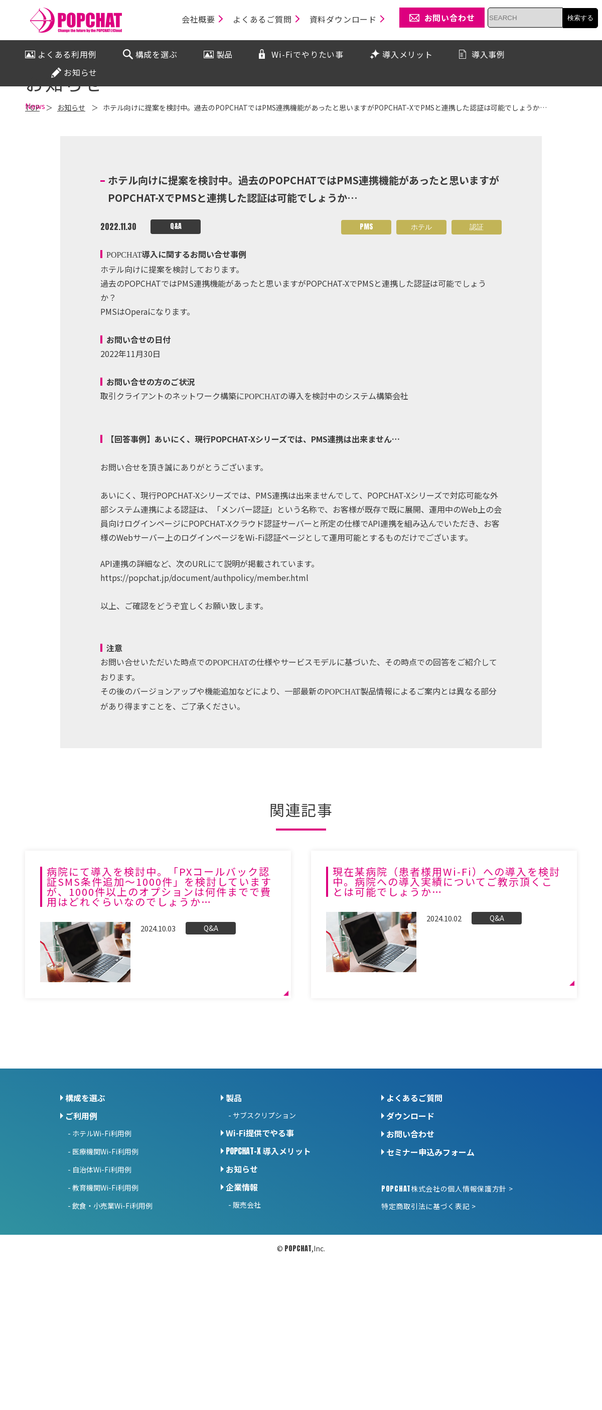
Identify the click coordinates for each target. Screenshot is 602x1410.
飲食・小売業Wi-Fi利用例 (112, 1293)
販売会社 (247, 1292)
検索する (580, 18)
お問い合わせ (410, 1221)
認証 (477, 314)
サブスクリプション (264, 1203)
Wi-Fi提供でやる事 (260, 1220)
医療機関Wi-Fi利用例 (105, 1239)
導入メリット (268, 1238)
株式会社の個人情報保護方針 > (447, 1276)
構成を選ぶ (85, 1185)
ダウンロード (410, 1203)
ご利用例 (81, 1203)
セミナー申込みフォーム (430, 1239)
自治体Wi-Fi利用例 (101, 1257)
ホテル (421, 314)
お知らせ (242, 1256)
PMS (366, 314)
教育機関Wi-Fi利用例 (105, 1275)
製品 (234, 1185)
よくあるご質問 (414, 1185)
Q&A (176, 314)
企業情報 (242, 1274)
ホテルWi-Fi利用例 (101, 1221)
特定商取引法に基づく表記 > (428, 1293)
